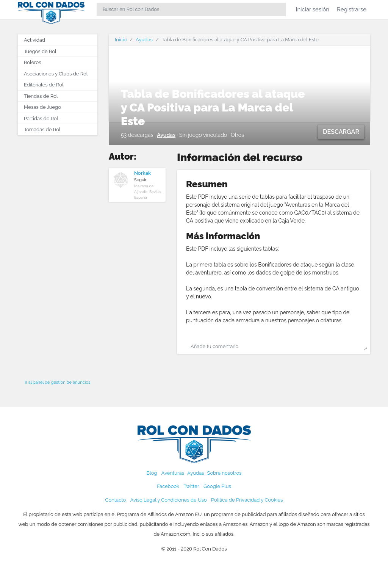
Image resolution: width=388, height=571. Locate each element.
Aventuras (172, 473)
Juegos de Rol (40, 51)
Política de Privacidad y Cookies (247, 500)
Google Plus (217, 486)
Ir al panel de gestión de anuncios (58, 382)
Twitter (191, 486)
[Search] (191, 9)
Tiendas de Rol (41, 96)
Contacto (115, 500)
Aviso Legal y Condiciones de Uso (168, 500)
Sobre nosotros (224, 473)
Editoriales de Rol (43, 85)
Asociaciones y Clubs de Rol (56, 74)
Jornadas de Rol (42, 129)
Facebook (168, 486)
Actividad (34, 40)
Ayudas (144, 39)
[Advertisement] (57, 255)
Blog (152, 473)
